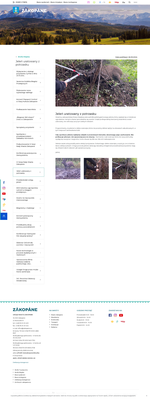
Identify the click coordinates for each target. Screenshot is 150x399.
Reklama (54, 327)
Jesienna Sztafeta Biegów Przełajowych (28, 82)
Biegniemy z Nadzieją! (28, 208)
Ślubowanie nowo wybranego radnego (28, 91)
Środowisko (55, 320)
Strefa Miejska (23, 57)
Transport (54, 322)
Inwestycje (54, 325)
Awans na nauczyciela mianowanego (28, 199)
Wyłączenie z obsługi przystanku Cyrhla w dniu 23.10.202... (28, 73)
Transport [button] (119, 10)
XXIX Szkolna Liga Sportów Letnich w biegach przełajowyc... (28, 190)
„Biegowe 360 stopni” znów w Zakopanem (28, 118)
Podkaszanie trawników (28, 109)
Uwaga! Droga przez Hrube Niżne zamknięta (28, 271)
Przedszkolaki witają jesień (28, 181)
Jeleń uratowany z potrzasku (28, 172)
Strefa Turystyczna (21, 370)
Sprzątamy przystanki (28, 127)
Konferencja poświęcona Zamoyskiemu (28, 154)
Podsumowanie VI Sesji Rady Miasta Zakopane (28, 145)
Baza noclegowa (70, 2)
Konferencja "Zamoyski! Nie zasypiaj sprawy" (28, 235)
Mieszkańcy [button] (75, 10)
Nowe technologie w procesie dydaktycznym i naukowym (28, 253)
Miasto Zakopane (57, 315)
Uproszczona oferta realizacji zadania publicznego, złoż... (28, 262)
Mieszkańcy (55, 317)
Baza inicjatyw (56, 2)
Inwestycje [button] (132, 10)
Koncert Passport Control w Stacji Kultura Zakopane (28, 100)
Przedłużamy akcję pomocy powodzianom (28, 226)
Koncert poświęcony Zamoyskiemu (28, 217)
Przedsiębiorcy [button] (90, 10)
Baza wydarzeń (43, 2)
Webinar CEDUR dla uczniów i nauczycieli (28, 244)
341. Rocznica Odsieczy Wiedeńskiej (28, 280)
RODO (135, 2)
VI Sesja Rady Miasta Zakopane (28, 163)
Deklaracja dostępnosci (22, 380)
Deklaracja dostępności (20, 362)
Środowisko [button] (105, 10)
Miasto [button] (64, 10)
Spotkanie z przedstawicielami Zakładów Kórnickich (28, 136)
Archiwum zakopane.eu (23, 382)
